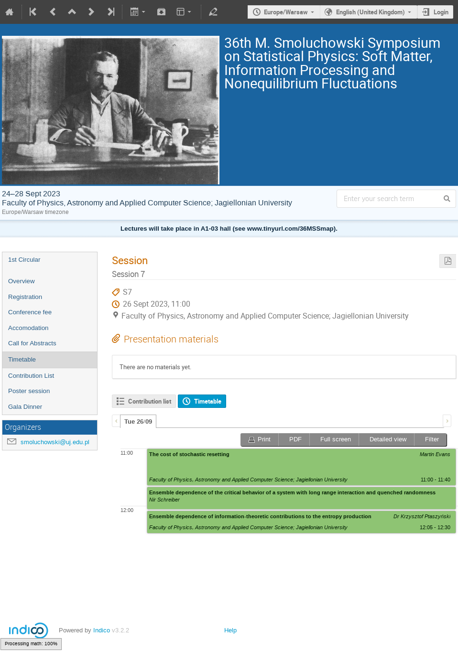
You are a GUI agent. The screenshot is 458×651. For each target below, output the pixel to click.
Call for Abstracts (32, 343)
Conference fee (30, 312)
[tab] (138, 421)
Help (230, 630)
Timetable (22, 359)
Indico (101, 630)
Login (441, 12)
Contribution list (149, 401)
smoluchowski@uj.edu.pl (55, 442)
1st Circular (24, 259)
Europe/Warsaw (286, 12)
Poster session (29, 391)
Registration (25, 296)
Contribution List (31, 375)
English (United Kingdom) (370, 12)
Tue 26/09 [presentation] (138, 421)
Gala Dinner (25, 406)
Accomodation (28, 327)
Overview (21, 281)
